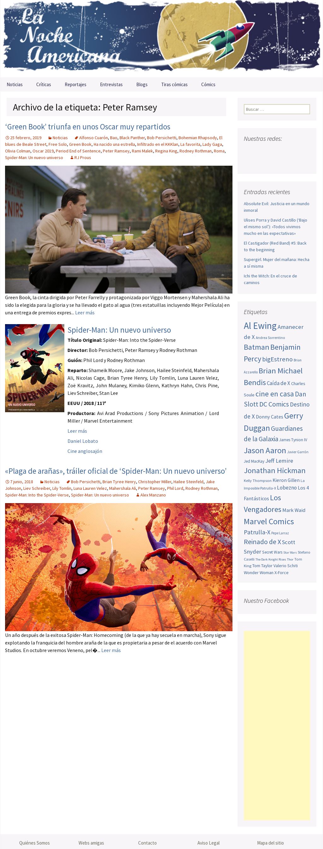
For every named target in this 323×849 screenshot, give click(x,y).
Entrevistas (111, 84)
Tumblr (297, 151)
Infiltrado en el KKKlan (157, 144)
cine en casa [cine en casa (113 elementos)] (274, 393)
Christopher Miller (154, 481)
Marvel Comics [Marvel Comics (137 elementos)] (269, 521)
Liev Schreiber (36, 488)
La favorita (190, 144)
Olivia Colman (17, 151)
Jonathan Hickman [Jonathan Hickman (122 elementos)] (275, 470)
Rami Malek (142, 151)
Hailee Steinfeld (188, 481)
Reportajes (75, 84)
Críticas (43, 84)
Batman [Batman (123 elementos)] (256, 347)
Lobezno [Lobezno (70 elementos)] (287, 487)
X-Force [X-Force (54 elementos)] (281, 572)
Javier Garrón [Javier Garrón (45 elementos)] (297, 452)
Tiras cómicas (174, 84)
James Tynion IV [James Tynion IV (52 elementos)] (293, 439)
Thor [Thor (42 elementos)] (290, 559)
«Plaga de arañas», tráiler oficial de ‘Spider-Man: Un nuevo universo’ (115, 471)
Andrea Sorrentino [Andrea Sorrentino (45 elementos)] (270, 337)
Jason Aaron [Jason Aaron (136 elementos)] (265, 450)
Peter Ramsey (116, 151)
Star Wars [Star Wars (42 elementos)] (290, 552)
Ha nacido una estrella (114, 144)
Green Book (80, 144)
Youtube (273, 151)
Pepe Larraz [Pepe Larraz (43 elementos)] (280, 533)
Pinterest (285, 151)
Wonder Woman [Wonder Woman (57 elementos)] (258, 572)
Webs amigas (91, 843)
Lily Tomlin (61, 488)
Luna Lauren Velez (90, 488)
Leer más (85, 312)
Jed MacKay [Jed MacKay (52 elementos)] (254, 461)
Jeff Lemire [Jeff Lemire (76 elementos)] (279, 460)
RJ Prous (82, 157)
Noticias (15, 84)
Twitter (261, 151)
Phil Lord (175, 488)
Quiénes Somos (34, 843)
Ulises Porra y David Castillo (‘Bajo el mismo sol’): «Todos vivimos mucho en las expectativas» (275, 226)
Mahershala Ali (122, 488)
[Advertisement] (277, 725)
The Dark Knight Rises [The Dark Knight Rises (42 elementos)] (270, 559)
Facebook (249, 151)
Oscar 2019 (43, 151)
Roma (219, 151)
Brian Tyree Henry (119, 481)
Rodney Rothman (195, 151)
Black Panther (132, 137)
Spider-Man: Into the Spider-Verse (37, 495)
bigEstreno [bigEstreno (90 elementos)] (277, 359)
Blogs (142, 84)
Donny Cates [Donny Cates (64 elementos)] (269, 416)
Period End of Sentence (78, 151)
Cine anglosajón (85, 451)
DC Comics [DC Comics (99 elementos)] (274, 404)
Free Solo (58, 144)
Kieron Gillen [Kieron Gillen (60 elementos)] (286, 480)
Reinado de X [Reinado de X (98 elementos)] (262, 541)
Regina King (166, 151)
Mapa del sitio (270, 843)
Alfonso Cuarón (93, 137)
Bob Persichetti (161, 137)
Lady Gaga (212, 144)
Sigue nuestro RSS (250, 162)
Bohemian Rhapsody (198, 137)
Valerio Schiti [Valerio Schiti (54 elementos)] (285, 565)
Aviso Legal (208, 843)
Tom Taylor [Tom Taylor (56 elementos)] (262, 565)
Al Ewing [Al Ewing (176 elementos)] (260, 325)
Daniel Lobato (83, 441)
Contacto (147, 843)
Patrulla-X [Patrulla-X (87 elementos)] (257, 532)
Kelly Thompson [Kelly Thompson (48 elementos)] (258, 480)
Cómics (208, 84)
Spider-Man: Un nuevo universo (34, 157)
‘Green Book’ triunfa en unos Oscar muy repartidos (87, 127)
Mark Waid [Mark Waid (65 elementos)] (293, 510)
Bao (113, 137)
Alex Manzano (153, 495)
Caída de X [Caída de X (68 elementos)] (278, 383)
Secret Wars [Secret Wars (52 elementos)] (272, 552)
